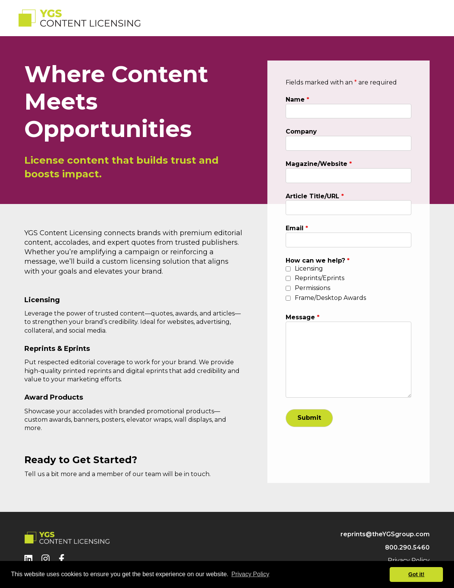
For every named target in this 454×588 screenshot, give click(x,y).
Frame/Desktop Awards (330, 297)
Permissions (312, 288)
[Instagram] (46, 558)
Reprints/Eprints (319, 278)
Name (297, 99)
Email (297, 228)
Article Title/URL (315, 196)
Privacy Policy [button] (250, 574)
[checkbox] (288, 268)
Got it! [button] (416, 574)
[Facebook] (61, 558)
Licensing (309, 268)
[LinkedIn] (28, 558)
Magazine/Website (319, 163)
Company (301, 131)
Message (303, 317)
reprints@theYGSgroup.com (385, 534)
